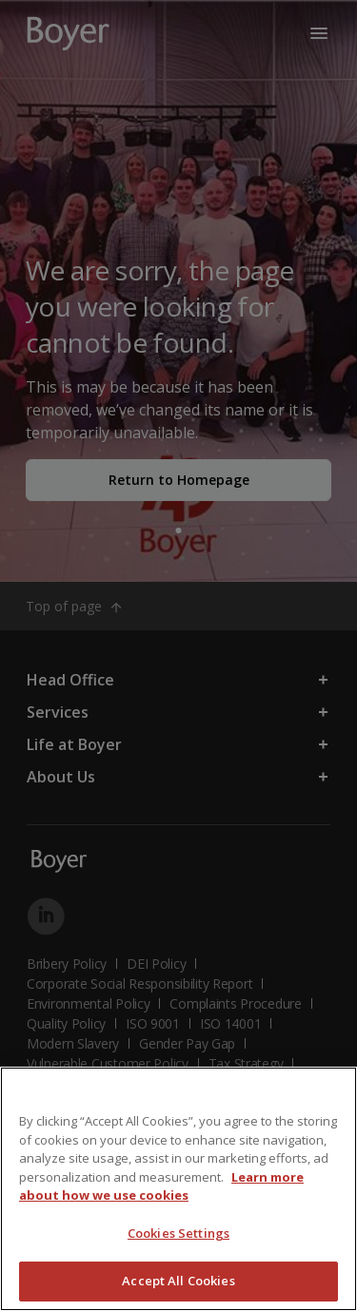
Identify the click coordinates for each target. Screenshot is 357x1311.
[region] (178, 1189)
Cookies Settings (178, 1233)
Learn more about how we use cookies (161, 1186)
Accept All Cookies (178, 1280)
